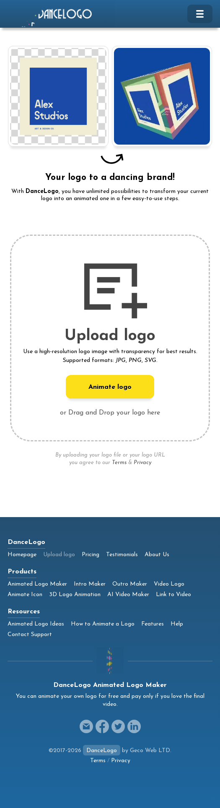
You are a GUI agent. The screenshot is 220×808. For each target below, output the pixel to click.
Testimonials (122, 555)
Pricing (90, 555)
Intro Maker (90, 584)
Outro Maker (129, 584)
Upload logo (59, 555)
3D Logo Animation (75, 594)
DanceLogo (101, 750)
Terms (119, 462)
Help (177, 624)
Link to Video (173, 594)
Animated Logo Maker (37, 584)
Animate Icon (25, 594)
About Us (157, 555)
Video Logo (169, 584)
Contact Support (30, 634)
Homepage (22, 555)
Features (152, 624)
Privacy (142, 462)
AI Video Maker (128, 594)
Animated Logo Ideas (36, 624)
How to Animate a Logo (103, 624)
